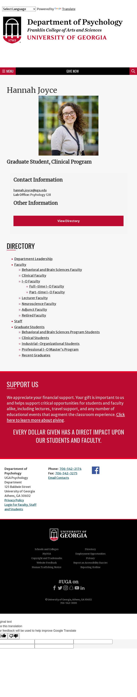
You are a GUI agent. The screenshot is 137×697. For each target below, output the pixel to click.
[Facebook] (54, 588)
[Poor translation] (14, 636)
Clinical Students (35, 338)
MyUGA (46, 553)
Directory (90, 549)
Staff (18, 321)
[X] (60, 588)
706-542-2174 (70, 469)
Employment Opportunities (90, 553)
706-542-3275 (66, 473)
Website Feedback (47, 562)
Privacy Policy (14, 500)
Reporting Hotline (90, 567)
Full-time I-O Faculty (46, 286)
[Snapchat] (71, 588)
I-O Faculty (31, 281)
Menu (7, 71)
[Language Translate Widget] (19, 9)
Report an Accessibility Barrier (90, 562)
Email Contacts (58, 478)
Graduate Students (29, 327)
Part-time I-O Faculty (47, 292)
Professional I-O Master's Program (50, 349)
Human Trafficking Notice (46, 567)
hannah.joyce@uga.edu (30, 190)
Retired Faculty (34, 315)
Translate (64, 9)
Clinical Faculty (34, 275)
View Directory (68, 221)
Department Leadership (33, 259)
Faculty (20, 264)
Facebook (95, 470)
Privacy (90, 558)
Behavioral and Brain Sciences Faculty (52, 270)
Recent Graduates (36, 355)
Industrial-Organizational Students (51, 343)
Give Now (72, 71)
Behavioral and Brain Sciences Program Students (61, 332)
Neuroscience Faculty (39, 304)
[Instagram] (65, 588)
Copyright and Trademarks (46, 558)
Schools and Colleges (47, 549)
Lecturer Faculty (35, 298)
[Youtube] (77, 588)
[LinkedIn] (82, 588)
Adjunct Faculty (34, 309)
